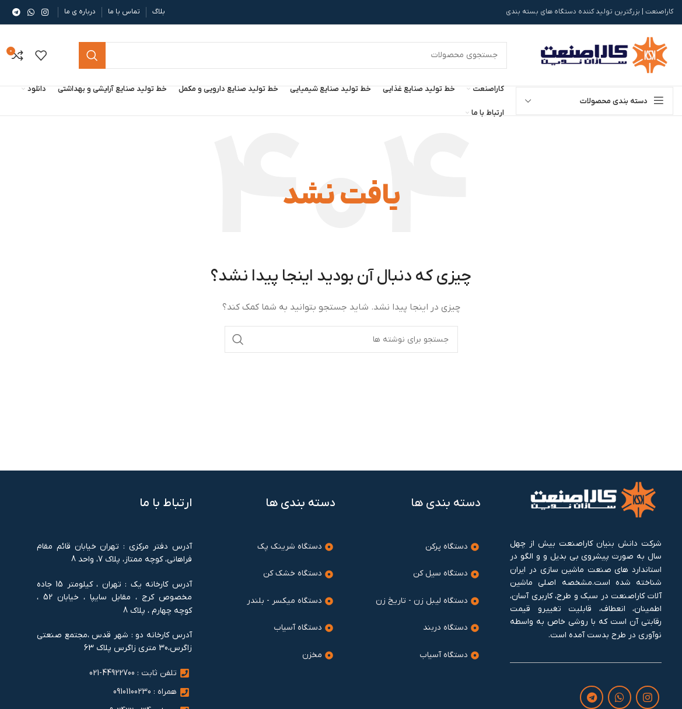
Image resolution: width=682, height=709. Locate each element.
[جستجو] (341, 339)
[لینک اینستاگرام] (45, 12)
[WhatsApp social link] (31, 12)
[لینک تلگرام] (16, 12)
